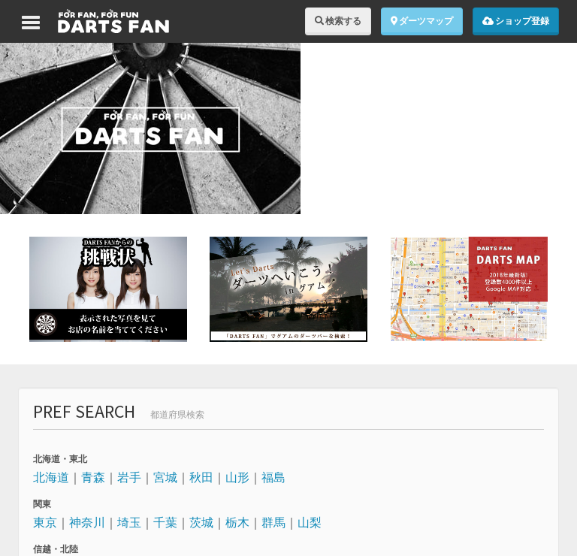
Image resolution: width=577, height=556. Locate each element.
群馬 (273, 522)
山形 (237, 477)
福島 (273, 477)
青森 (93, 477)
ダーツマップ (422, 20)
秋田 (201, 477)
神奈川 (87, 522)
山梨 (310, 522)
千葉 (165, 522)
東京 (45, 522)
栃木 (237, 522)
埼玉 (129, 522)
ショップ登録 (515, 20)
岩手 (129, 477)
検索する (338, 20)
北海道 (51, 477)
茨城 (201, 522)
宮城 (165, 477)
